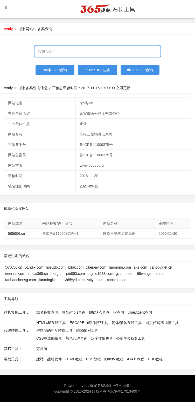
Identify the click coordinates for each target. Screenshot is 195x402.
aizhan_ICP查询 (140, 70)
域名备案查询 (47, 312)
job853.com (75, 273)
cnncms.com (117, 280)
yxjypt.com (95, 280)
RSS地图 (105, 386)
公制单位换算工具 (130, 338)
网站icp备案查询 (39, 29)
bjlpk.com (75, 267)
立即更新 (123, 88)
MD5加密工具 (87, 330)
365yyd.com (75, 280)
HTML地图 (122, 386)
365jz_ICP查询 (55, 70)
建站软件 (54, 359)
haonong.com (120, 267)
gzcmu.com (125, 273)
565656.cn (16, 233)
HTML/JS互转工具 (51, 323)
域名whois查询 (74, 312)
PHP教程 (155, 359)
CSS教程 (93, 359)
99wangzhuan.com (152, 273)
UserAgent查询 (140, 312)
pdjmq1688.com (100, 273)
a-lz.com (140, 267)
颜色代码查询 (76, 338)
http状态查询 (99, 312)
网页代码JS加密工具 (162, 323)
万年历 (41, 349)
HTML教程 (73, 359)
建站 (40, 359)
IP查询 (118, 312)
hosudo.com (56, 267)
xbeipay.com (96, 267)
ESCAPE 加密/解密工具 (88, 323)
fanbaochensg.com (20, 280)
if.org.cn (57, 273)
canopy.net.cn (161, 267)
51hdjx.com (34, 267)
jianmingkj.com (50, 280)
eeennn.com (15, 273)
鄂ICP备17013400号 (124, 391)
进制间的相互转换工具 (54, 330)
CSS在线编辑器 (49, 338)
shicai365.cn (38, 273)
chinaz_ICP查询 (97, 70)
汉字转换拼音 (102, 338)
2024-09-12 (89, 186)
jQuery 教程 (113, 359)
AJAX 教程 (135, 359)
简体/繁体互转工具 (127, 323)
